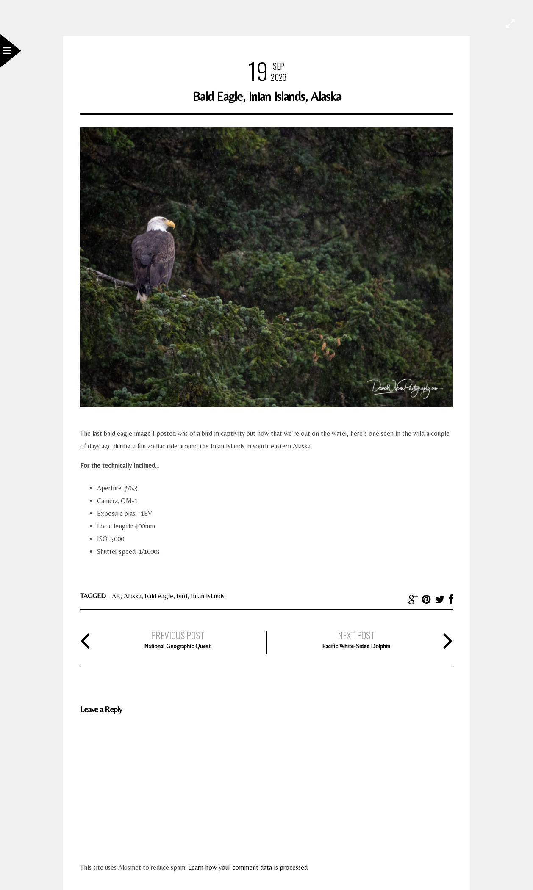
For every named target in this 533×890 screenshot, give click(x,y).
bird (182, 596)
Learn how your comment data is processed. (248, 867)
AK (116, 596)
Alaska (133, 596)
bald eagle (159, 596)
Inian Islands (208, 596)
